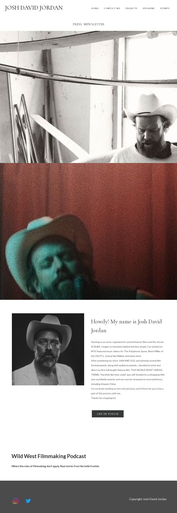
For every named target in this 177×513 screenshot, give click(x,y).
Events (164, 8)
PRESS (77, 24)
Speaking (149, 8)
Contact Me (112, 8)
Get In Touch (107, 414)
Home (95, 8)
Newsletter (94, 24)
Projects (131, 8)
